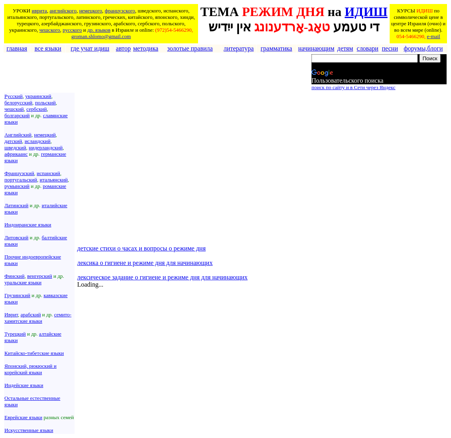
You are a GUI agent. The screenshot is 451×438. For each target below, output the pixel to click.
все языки (47, 48)
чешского (49, 30)
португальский (20, 180)
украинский (38, 96)
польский (45, 103)
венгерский (39, 276)
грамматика (276, 48)
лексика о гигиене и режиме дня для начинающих (144, 262)
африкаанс (16, 154)
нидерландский (46, 148)
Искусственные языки (28, 430)
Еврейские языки (23, 417)
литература (239, 48)
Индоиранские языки (27, 225)
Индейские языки (23, 385)
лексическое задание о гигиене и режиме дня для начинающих (162, 277)
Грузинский (17, 295)
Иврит (11, 315)
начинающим (316, 48)
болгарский (17, 115)
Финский (14, 276)
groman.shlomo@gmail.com (101, 36)
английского (63, 11)
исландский (37, 141)
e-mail (433, 36)
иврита (39, 11)
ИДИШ (366, 11)
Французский (19, 173)
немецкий (45, 135)
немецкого (90, 11)
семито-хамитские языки (37, 318)
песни (390, 48)
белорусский (18, 103)
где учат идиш (90, 48)
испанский (48, 173)
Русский (13, 96)
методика (145, 48)
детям (345, 48)
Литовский (16, 237)
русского (72, 30)
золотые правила (190, 48)
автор (123, 48)
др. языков (99, 30)
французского (120, 11)
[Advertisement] (150, 73)
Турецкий (15, 334)
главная (16, 48)
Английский (17, 135)
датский (13, 141)
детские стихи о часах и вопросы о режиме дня (141, 248)
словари (367, 48)
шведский (15, 148)
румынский (17, 186)
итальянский (54, 180)
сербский (36, 109)
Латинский (16, 205)
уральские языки (23, 282)
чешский (14, 109)
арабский (30, 315)
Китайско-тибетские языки (34, 353)
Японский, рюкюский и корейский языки (30, 369)
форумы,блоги (423, 48)
